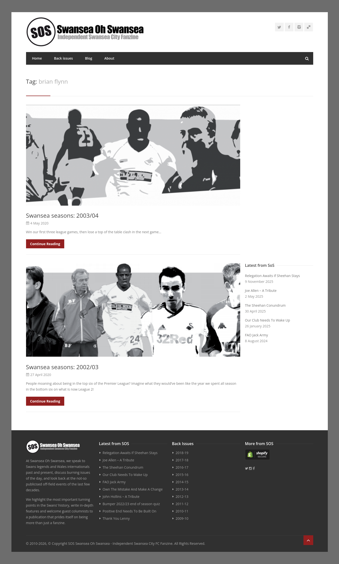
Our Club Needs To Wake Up (267, 320)
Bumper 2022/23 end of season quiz (131, 503)
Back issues (63, 58)
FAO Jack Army (256, 335)
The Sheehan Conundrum (265, 305)
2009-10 (182, 518)
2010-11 (182, 511)
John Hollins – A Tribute (121, 496)
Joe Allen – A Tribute (261, 290)
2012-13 (182, 496)
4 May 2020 (39, 223)
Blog (88, 58)
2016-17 (182, 467)
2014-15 (182, 482)
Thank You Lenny (116, 518)
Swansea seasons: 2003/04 (62, 215)
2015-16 (182, 474)
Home (37, 58)
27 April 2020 (40, 374)
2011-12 (182, 503)
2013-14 (182, 489)
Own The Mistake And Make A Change (133, 489)
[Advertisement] (279, 183)
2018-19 (182, 452)
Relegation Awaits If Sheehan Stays (272, 275)
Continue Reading (45, 244)
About (109, 58)
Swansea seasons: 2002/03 (62, 367)
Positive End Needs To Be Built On (129, 511)
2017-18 (182, 460)
